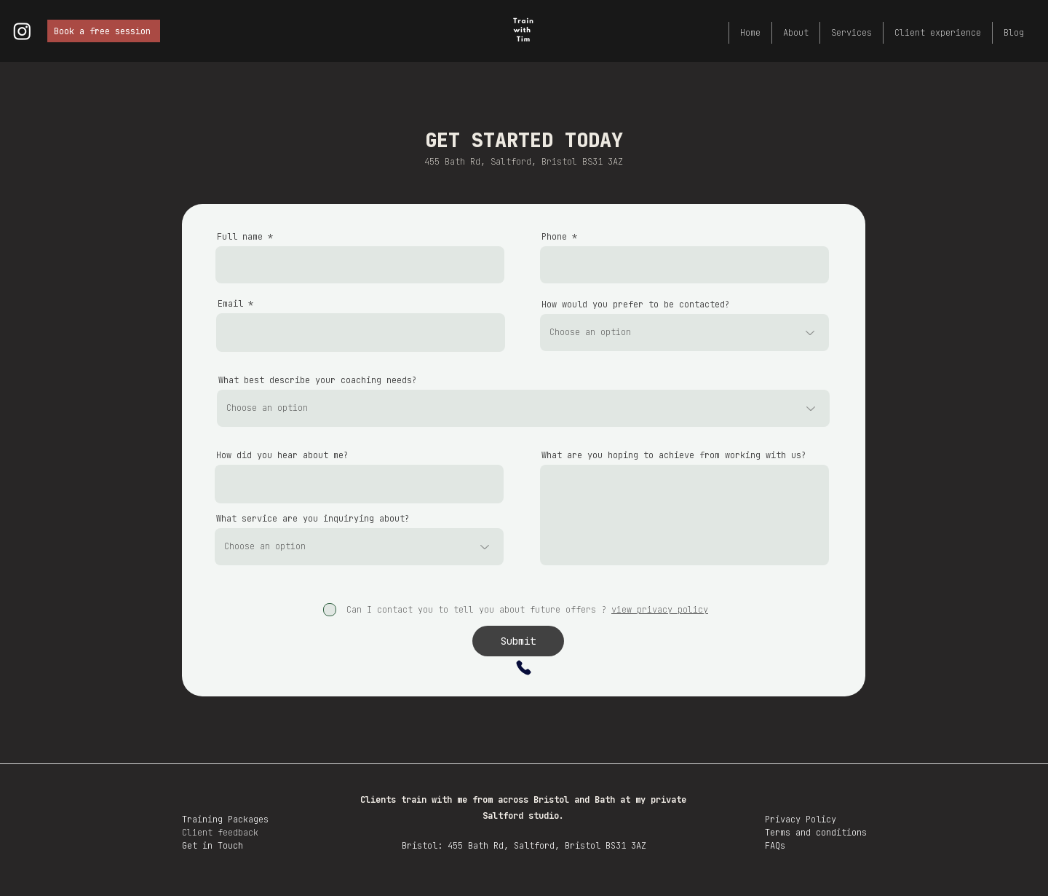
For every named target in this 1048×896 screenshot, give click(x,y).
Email (230, 303)
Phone (554, 236)
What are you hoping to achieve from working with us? (673, 455)
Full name (240, 236)
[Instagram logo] (22, 31)
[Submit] (518, 641)
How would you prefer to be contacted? (635, 304)
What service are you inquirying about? (313, 518)
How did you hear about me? (282, 455)
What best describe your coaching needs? (317, 380)
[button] (851, 33)
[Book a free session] (103, 31)
